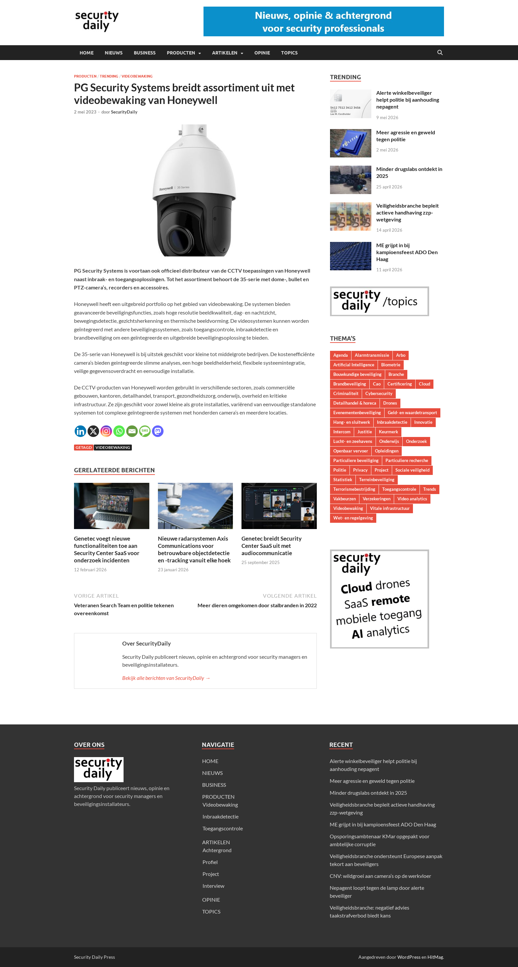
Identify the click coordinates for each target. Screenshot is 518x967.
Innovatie (423, 422)
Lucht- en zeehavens (352, 441)
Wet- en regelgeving (353, 517)
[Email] (132, 431)
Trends (429, 489)
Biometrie (390, 364)
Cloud (424, 383)
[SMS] (145, 431)
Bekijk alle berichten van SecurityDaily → (166, 678)
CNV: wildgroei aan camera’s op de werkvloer (380, 876)
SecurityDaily (124, 112)
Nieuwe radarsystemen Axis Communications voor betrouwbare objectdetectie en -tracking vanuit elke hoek (194, 549)
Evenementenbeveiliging (357, 412)
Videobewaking (137, 76)
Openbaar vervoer (350, 450)
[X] (93, 431)
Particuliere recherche (407, 460)
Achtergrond (217, 850)
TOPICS (289, 52)
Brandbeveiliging (349, 383)
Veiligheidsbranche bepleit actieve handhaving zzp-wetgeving (407, 212)
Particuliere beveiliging (356, 460)
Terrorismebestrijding (354, 489)
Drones (390, 403)
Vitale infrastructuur (390, 508)
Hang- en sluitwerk (351, 422)
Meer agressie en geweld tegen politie (372, 781)
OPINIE (262, 52)
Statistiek (342, 479)
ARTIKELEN (225, 52)
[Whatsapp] (119, 431)
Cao (377, 383)
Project (381, 470)
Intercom (342, 431)
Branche (396, 374)
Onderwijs (389, 441)
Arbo (400, 355)
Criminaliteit (345, 393)
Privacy (360, 470)
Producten (85, 76)
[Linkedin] (80, 431)
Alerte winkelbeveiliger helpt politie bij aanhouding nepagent (407, 99)
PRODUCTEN (181, 52)
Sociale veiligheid (412, 470)
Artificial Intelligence (353, 364)
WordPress (409, 957)
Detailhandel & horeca (354, 403)
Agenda (340, 355)
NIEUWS (114, 52)
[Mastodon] (158, 431)
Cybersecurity (378, 393)
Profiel (210, 862)
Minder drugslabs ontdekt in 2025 (368, 792)
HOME (86, 52)
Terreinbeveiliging (376, 479)
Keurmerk (388, 431)
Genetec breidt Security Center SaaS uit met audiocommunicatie (271, 545)
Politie (339, 470)
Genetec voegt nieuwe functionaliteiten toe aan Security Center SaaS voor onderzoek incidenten (106, 549)
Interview (213, 886)
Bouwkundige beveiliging (357, 374)
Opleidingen (386, 450)
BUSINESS (145, 52)
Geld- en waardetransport (412, 412)
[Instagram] (106, 431)
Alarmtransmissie (372, 355)
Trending (109, 76)
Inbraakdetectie (392, 422)
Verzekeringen (376, 498)
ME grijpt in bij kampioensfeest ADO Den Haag (407, 252)
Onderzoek (416, 441)
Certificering (400, 383)
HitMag (435, 957)
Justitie (364, 431)
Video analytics (412, 498)
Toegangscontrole (399, 489)
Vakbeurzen (344, 498)
